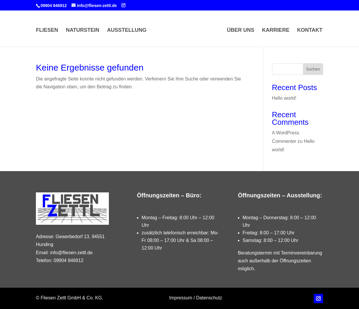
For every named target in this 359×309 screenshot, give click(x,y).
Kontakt (310, 30)
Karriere (276, 30)
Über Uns (240, 30)
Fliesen (47, 30)
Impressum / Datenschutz (195, 297)
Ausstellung (127, 30)
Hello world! (284, 98)
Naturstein (83, 30)
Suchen (313, 69)
